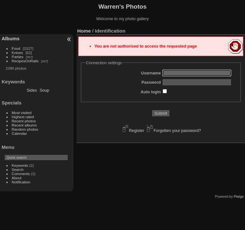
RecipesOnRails (25, 61)
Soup (44, 90)
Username (151, 73)
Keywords (20, 165)
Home (84, 31)
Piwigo (239, 196)
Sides (32, 90)
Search (18, 169)
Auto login (151, 91)
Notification (21, 182)
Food (16, 48)
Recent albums (24, 125)
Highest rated (23, 117)
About (17, 178)
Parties (18, 57)
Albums (10, 38)
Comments (21, 174)
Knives (17, 52)
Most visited (22, 113)
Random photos (25, 129)
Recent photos (24, 121)
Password (151, 82)
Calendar (19, 133)
